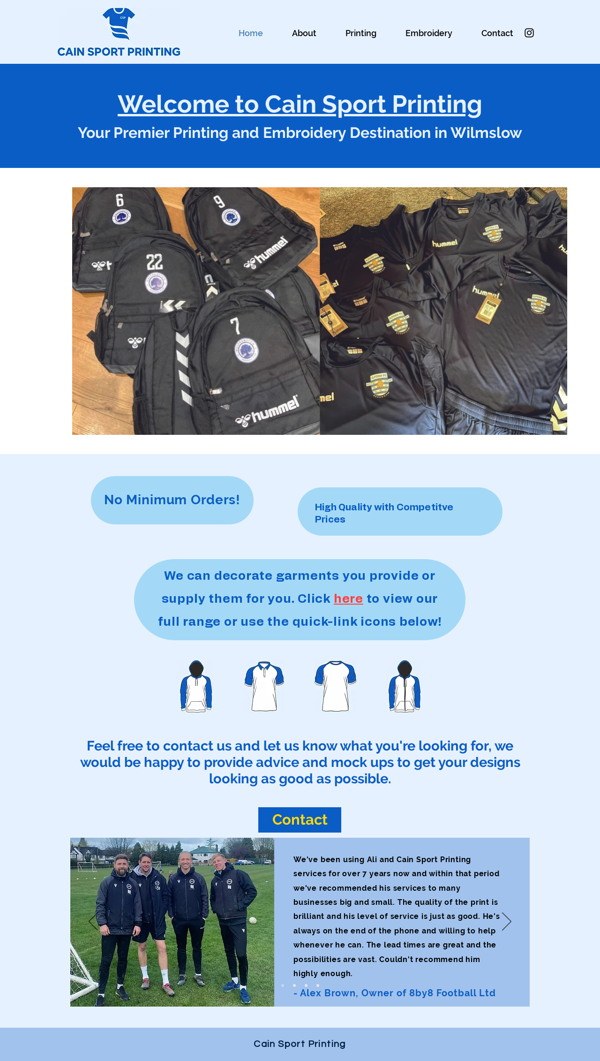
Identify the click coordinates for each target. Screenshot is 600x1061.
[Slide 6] (317, 985)
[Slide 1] (282, 985)
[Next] (506, 922)
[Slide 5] (306, 985)
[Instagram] (529, 33)
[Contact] (300, 820)
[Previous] (93, 922)
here (348, 599)
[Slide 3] (294, 985)
